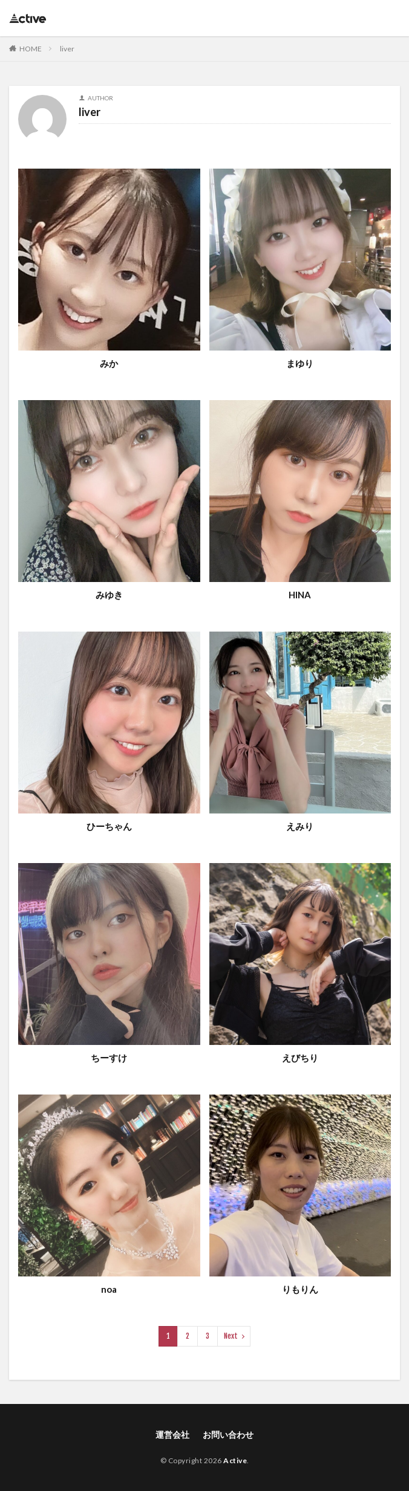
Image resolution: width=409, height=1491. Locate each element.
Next (231, 1336)
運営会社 (172, 1434)
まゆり (299, 363)
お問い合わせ (228, 1434)
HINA (300, 594)
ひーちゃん (109, 826)
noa (109, 1289)
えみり (299, 826)
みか (109, 363)
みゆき (109, 594)
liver (67, 48)
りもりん (300, 1289)
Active (235, 1460)
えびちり (300, 1057)
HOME (30, 48)
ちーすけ (109, 1057)
